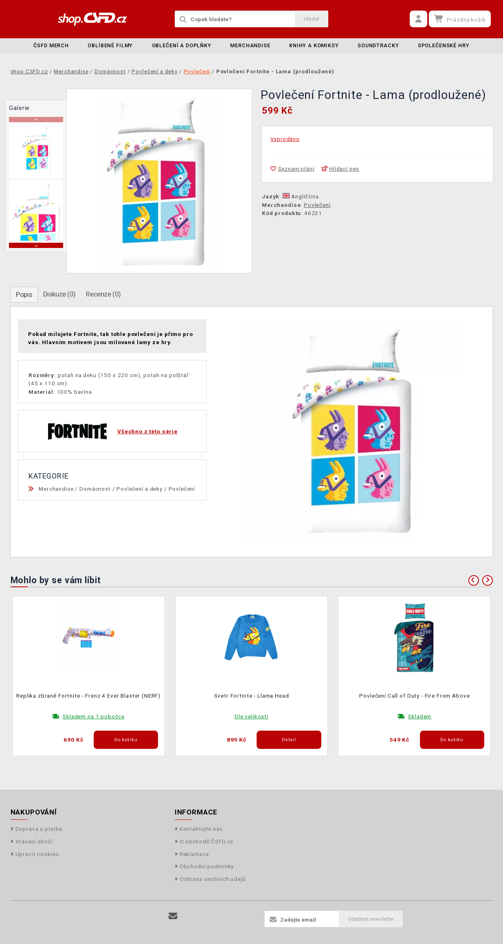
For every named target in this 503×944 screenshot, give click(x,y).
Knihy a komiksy (314, 45)
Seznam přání (292, 169)
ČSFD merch (51, 45)
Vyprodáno (285, 139)
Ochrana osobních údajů (210, 879)
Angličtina (301, 196)
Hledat (311, 19)
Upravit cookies (35, 854)
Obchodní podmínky (204, 866)
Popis (24, 294)
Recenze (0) (103, 294)
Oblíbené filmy (110, 45)
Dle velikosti (251, 716)
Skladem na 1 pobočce (94, 716)
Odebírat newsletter (371, 919)
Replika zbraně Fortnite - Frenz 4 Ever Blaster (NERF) (88, 695)
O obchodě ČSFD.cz (204, 841)
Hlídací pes (340, 169)
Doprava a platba (37, 828)
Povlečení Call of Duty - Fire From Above (414, 695)
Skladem (419, 716)
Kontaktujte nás (199, 828)
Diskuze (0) (59, 294)
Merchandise (250, 45)
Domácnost (95, 488)
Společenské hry (444, 45)
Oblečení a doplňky (181, 45)
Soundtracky (378, 45)
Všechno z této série (147, 431)
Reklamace (192, 854)
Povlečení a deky (139, 488)
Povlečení (317, 205)
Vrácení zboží (32, 841)
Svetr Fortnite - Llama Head (251, 695)
